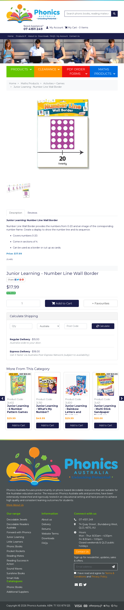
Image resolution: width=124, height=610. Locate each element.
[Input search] (88, 14)
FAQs (45, 543)
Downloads (43, 36)
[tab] (15, 213)
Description (15, 212)
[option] (18, 402)
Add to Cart (62, 303)
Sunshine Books (16, 573)
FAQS (52, 36)
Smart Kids (13, 578)
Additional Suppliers (18, 591)
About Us (32, 36)
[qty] (21, 326)
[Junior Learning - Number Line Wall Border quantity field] (23, 303)
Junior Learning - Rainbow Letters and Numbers (76, 410)
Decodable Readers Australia (18, 526)
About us (47, 519)
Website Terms (50, 533)
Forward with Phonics (19, 532)
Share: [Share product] (16, 279)
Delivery (46, 524)
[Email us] (76, 585)
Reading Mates (15, 555)
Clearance (48, 69)
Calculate (103, 326)
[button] (101, 303)
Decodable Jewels (17, 519)
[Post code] (75, 326)
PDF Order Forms (77, 72)
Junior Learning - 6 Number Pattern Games (18, 409)
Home (10, 36)
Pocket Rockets (16, 551)
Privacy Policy (99, 576)
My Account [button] (54, 27)
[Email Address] (91, 566)
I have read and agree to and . (94, 575)
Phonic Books (14, 546)
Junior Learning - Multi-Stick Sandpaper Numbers (105, 410)
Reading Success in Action (18, 562)
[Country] (48, 326)
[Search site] (114, 14)
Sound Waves (14, 568)
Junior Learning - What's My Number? (47, 409)
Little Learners (15, 541)
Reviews (32, 212)
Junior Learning (15, 537)
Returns (46, 529)
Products (21, 36)
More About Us (15, 505)
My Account (62, 36)
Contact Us (74, 36)
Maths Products (104, 72)
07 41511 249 (86, 519)
